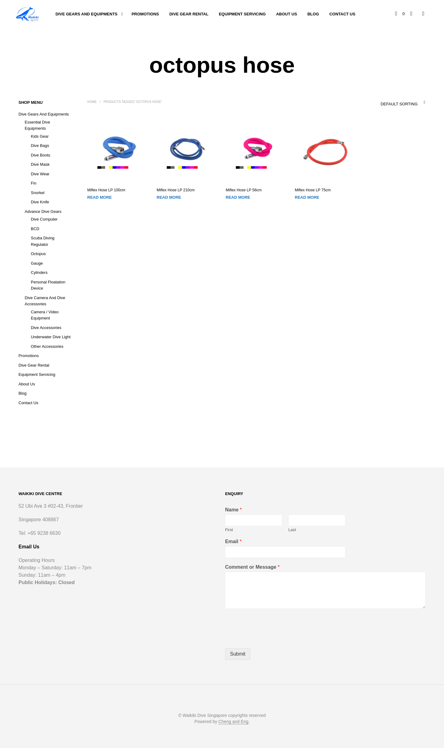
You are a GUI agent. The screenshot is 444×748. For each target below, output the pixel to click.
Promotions (145, 14)
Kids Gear (40, 136)
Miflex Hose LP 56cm (243, 190)
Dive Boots (40, 155)
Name (233, 509)
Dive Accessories (46, 327)
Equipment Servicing (242, 14)
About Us (286, 14)
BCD (35, 228)
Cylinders (39, 272)
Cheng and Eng (233, 721)
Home (92, 102)
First (229, 529)
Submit (237, 654)
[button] (400, 14)
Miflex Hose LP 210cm (175, 190)
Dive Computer (44, 219)
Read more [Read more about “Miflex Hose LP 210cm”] (169, 197)
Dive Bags (40, 145)
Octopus (38, 253)
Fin (33, 183)
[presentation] (272, 638)
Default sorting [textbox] (398, 104)
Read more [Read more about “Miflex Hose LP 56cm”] (238, 197)
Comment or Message (252, 567)
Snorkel (37, 192)
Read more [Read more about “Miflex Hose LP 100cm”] (99, 197)
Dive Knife (40, 202)
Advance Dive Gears (43, 211)
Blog (313, 14)
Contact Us (342, 14)
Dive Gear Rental (188, 14)
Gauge (37, 263)
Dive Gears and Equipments (86, 14)
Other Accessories (47, 346)
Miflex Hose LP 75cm (312, 190)
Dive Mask (40, 164)
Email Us (28, 546)
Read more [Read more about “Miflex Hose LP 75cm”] (307, 197)
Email (233, 541)
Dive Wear (40, 174)
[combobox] (390, 102)
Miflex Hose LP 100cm (105, 190)
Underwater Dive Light (51, 337)
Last (292, 529)
